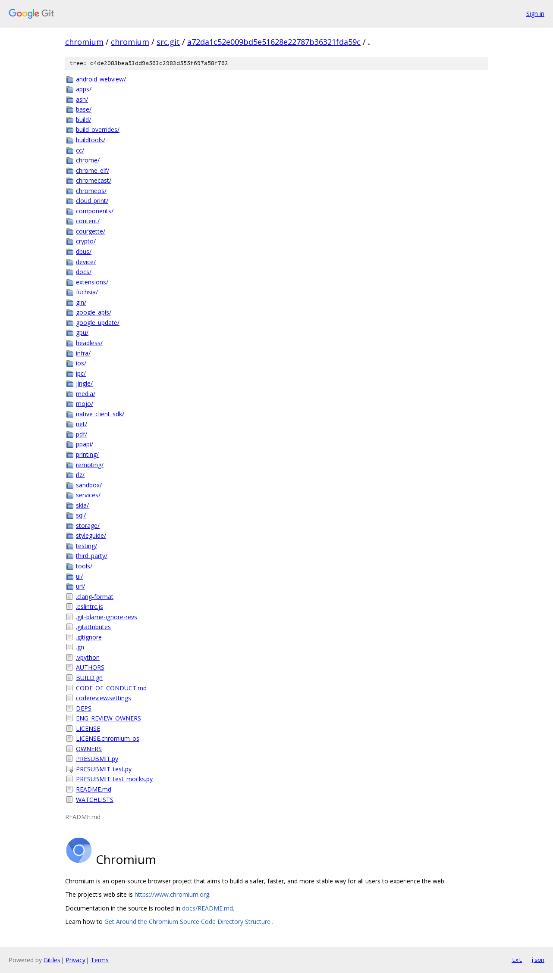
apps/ (83, 89)
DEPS (83, 708)
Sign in (535, 13)
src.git (168, 42)
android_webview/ (101, 79)
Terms (100, 960)
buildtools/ (90, 140)
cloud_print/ (92, 200)
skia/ (82, 505)
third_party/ (91, 556)
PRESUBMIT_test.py (104, 769)
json (537, 960)
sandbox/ (89, 485)
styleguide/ (91, 535)
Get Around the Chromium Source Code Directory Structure (188, 921)
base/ (83, 109)
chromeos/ (91, 191)
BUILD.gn (89, 678)
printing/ (87, 454)
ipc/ (81, 373)
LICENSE (88, 728)
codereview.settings (103, 698)
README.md (93, 789)
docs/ (83, 272)
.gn (80, 647)
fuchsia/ (87, 292)
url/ (80, 586)
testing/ (86, 546)
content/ (88, 221)
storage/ (88, 525)
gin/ (81, 302)
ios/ (81, 363)
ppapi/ (84, 444)
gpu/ (82, 332)
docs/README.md (207, 908)
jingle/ (84, 383)
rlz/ (80, 475)
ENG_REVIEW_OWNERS (108, 718)
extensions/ (92, 282)
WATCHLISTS (94, 799)
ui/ (79, 576)
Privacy (75, 960)
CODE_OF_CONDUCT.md (111, 688)
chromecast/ (93, 180)
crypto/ (86, 241)
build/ (83, 119)
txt (517, 960)
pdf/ (81, 434)
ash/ (82, 99)
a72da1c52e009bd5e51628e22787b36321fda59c (274, 42)
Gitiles (52, 960)
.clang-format (94, 597)
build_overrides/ (97, 129)
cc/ (80, 150)
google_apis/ (93, 312)
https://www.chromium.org (172, 894)
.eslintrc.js (89, 606)
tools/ (84, 566)
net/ (81, 424)
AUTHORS (90, 667)
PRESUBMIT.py (97, 759)
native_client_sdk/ (100, 414)
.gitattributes (93, 627)
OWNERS (89, 749)
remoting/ (90, 465)
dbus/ (83, 251)
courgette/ (90, 231)
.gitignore (89, 637)
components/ (94, 211)
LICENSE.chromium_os (107, 738)
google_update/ (97, 322)
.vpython (88, 657)
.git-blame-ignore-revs (106, 617)
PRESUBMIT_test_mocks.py (114, 779)
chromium (84, 42)
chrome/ (88, 160)
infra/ (83, 353)
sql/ (81, 515)
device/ (86, 262)
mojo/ (84, 403)
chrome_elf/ (92, 170)
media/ (85, 394)
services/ (88, 495)
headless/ (89, 343)
